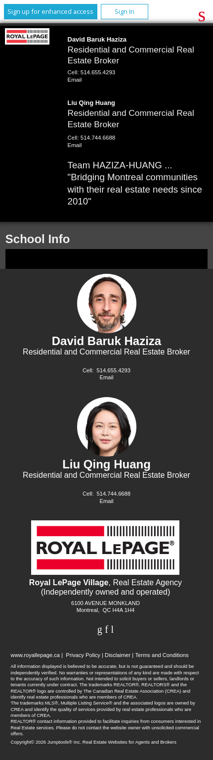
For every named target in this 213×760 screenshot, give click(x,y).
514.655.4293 (98, 72)
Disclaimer (117, 655)
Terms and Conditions (161, 655)
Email (75, 80)
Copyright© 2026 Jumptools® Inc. (46, 742)
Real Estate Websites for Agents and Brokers (129, 742)
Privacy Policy (83, 655)
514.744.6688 (98, 138)
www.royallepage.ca (35, 655)
